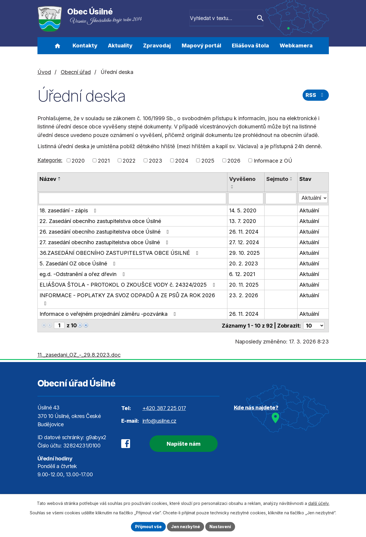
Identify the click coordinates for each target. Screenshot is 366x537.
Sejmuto (277, 179)
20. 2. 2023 (243, 263)
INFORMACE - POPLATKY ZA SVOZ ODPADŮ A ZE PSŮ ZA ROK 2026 (127, 299)
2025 (207, 160)
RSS (316, 95)
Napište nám (183, 443)
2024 (181, 160)
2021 (104, 160)
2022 (129, 160)
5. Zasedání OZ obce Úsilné (79, 263)
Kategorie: (50, 160)
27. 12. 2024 (244, 242)
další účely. (318, 503)
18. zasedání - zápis (69, 210)
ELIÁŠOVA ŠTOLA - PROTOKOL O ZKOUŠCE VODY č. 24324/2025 (129, 284)
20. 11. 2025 (244, 284)
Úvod (57, 45)
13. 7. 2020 (242, 221)
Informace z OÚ (273, 160)
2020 (78, 160)
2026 (233, 160)
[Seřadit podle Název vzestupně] (59, 177)
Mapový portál (201, 45)
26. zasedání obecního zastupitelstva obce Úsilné (105, 231)
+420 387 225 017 (164, 408)
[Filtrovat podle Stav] (313, 198)
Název (48, 179)
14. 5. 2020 (243, 210)
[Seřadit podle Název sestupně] (59, 180)
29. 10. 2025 (244, 253)
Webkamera (296, 45)
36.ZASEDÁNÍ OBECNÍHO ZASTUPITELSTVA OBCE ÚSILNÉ (120, 253)
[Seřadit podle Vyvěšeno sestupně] (232, 188)
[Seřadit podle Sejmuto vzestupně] (291, 177)
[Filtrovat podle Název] (133, 198)
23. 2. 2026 (243, 295)
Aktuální (309, 210)
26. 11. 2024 (244, 231)
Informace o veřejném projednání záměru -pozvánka (109, 313)
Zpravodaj (157, 45)
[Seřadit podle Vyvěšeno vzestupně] (232, 185)
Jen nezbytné (185, 526)
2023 (155, 160)
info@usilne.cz (159, 421)
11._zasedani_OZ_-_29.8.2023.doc (79, 354)
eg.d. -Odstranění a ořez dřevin (83, 274)
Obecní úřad (76, 72)
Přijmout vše (148, 526)
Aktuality (120, 45)
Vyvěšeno (242, 179)
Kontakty (85, 45)
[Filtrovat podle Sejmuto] (281, 198)
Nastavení (221, 526)
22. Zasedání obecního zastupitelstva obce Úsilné (100, 221)
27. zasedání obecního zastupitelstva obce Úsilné (105, 242)
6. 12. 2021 (242, 274)
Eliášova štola (250, 45)
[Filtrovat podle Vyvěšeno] (246, 198)
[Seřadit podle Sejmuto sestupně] (291, 180)
